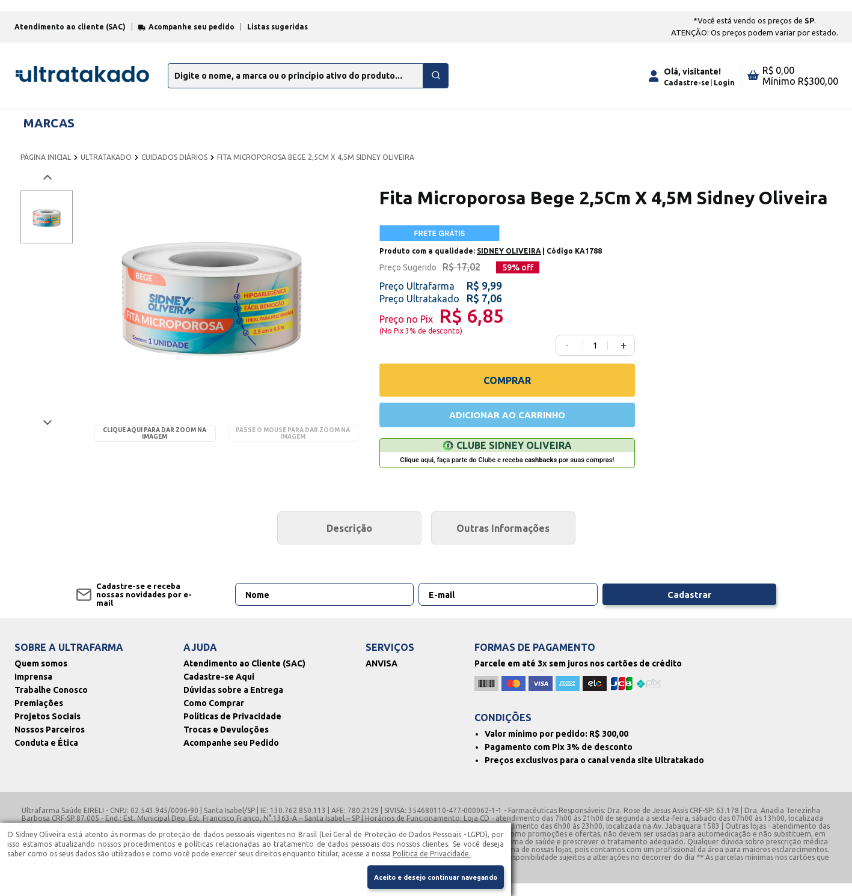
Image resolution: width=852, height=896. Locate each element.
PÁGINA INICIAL (45, 167)
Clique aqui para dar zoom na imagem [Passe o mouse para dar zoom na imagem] (154, 443)
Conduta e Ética (46, 755)
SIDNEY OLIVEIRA (509, 260)
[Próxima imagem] (46, 431)
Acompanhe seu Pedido (231, 755)
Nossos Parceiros (49, 742)
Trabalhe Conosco (51, 702)
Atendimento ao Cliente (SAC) (244, 676)
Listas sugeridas (277, 36)
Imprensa (33, 689)
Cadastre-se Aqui (218, 689)
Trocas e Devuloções (226, 742)
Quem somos (40, 676)
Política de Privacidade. (432, 851)
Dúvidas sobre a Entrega (233, 702)
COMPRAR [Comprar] (507, 389)
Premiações (38, 716)
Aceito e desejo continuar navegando (426, 876)
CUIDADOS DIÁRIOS (174, 167)
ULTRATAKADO (106, 167)
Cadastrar (716, 607)
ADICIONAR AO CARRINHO (507, 425)
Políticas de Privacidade (232, 729)
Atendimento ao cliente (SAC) (70, 36)
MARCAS (49, 132)
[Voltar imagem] (46, 187)
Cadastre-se (686, 92)
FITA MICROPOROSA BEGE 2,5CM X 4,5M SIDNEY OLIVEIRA (315, 167)
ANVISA (381, 676)
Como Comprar (213, 716)
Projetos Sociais (47, 729)
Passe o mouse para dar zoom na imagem (293, 443)
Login (724, 92)
